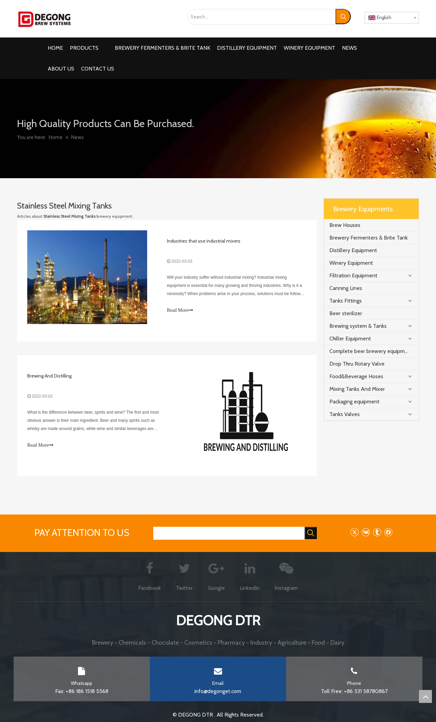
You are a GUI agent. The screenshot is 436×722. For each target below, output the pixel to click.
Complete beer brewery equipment (371, 351)
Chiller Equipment (350, 338)
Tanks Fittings (345, 300)
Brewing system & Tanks (358, 326)
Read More (180, 310)
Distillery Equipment (353, 250)
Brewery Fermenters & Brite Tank (368, 237)
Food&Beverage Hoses (356, 376)
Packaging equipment (354, 401)
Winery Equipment (351, 263)
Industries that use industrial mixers (203, 241)
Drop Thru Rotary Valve (357, 363)
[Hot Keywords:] (343, 16)
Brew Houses (344, 225)
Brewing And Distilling (49, 376)
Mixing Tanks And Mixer (357, 389)
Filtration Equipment (353, 275)
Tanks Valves (344, 414)
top (425, 696)
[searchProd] (229, 533)
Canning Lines (345, 288)
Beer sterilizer (345, 313)
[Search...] (261, 17)
